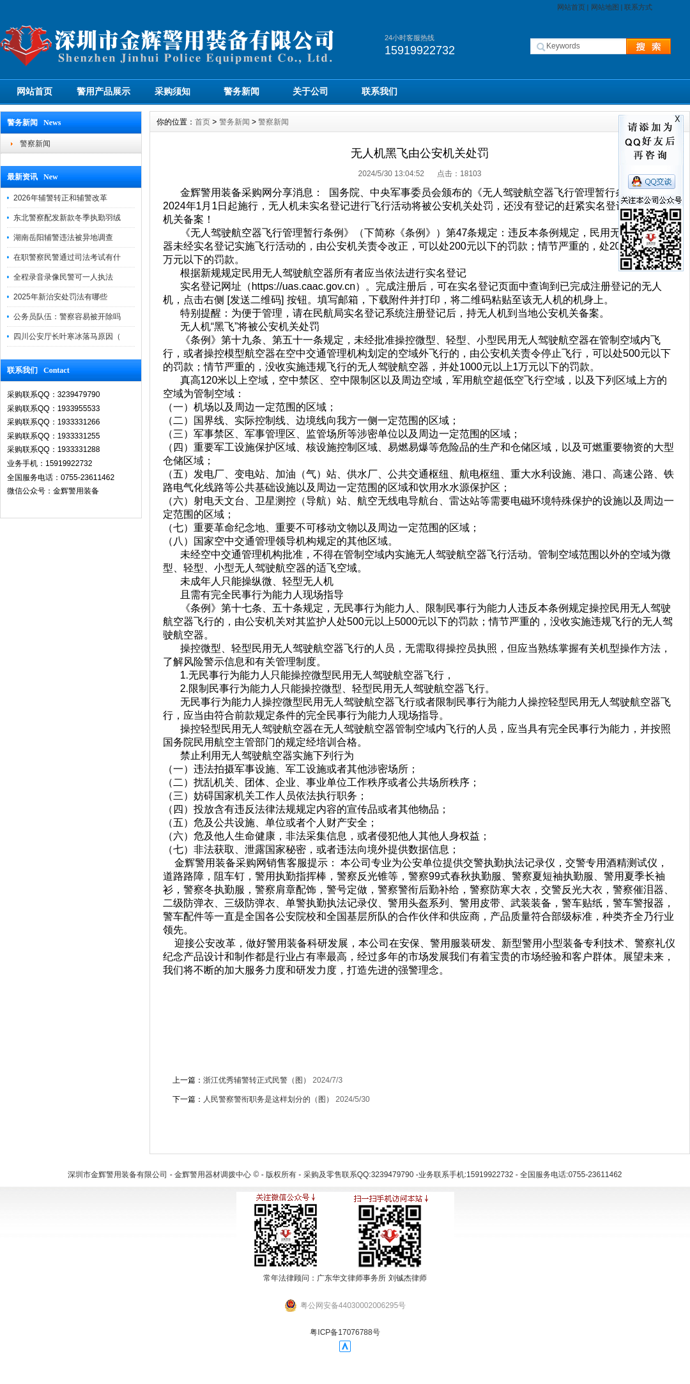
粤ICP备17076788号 (344, 1332)
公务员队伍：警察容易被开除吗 (67, 316)
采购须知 (172, 91)
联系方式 (638, 7)
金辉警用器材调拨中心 (212, 1174)
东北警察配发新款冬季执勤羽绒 (67, 217)
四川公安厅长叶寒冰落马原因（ (67, 336)
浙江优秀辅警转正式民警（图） (256, 1080)
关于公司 (310, 91)
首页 (202, 121)
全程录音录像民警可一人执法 (63, 277)
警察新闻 (35, 143)
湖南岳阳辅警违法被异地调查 (63, 237)
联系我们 (379, 91)
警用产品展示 (103, 91)
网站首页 (571, 7)
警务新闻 (241, 91)
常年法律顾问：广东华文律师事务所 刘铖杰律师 (344, 1278)
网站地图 (605, 7)
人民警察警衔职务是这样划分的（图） (268, 1099)
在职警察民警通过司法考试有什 (67, 257)
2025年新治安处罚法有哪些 (60, 296)
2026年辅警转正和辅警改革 (60, 197)
